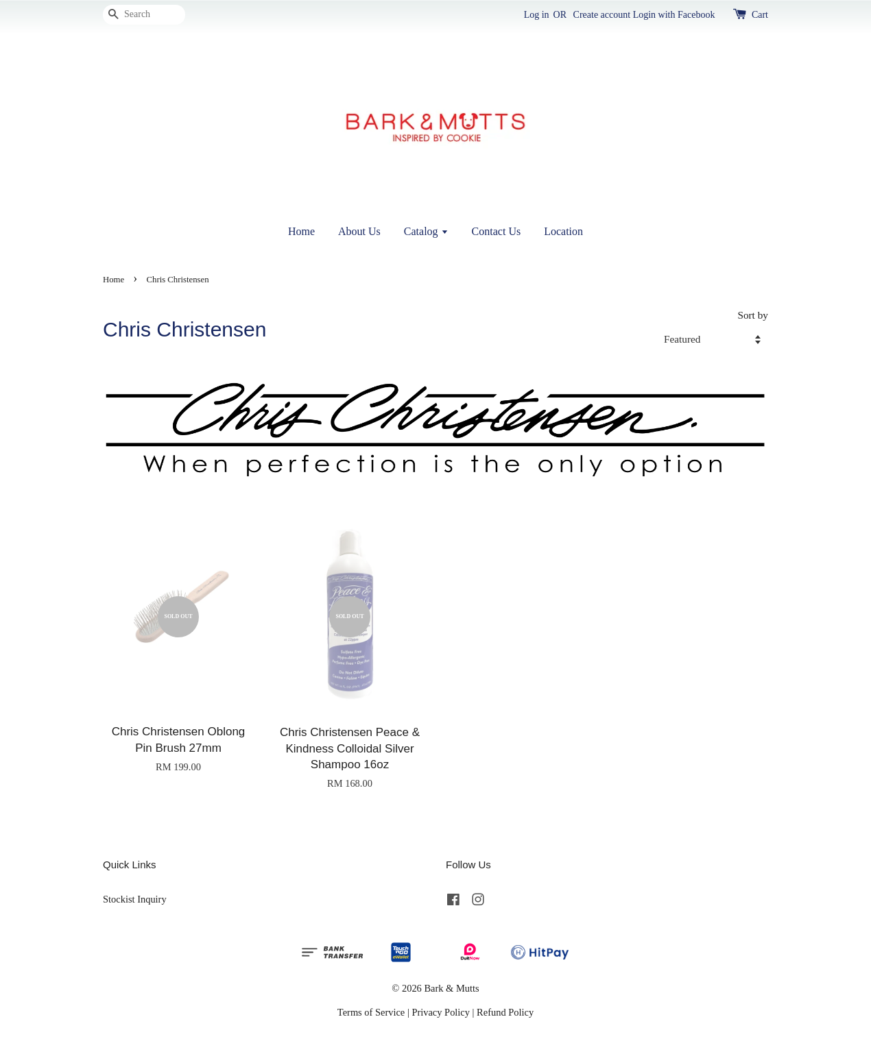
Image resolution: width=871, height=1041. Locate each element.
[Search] (144, 15)
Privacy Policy (440, 1012)
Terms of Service (371, 1012)
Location (563, 231)
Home (301, 231)
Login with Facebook (674, 15)
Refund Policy (505, 1012)
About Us (359, 231)
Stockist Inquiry (135, 899)
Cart (760, 15)
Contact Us (496, 231)
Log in (536, 15)
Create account (602, 15)
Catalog (426, 231)
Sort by (752, 315)
